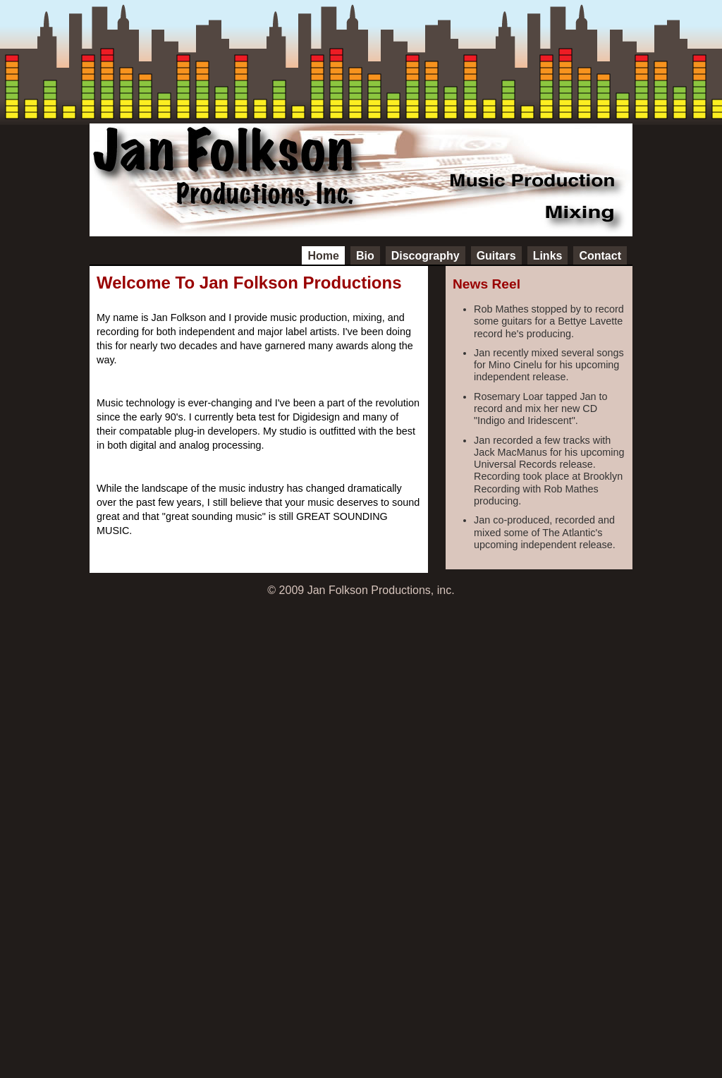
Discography (425, 256)
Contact (600, 256)
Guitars (496, 256)
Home (322, 256)
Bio (365, 256)
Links (548, 256)
